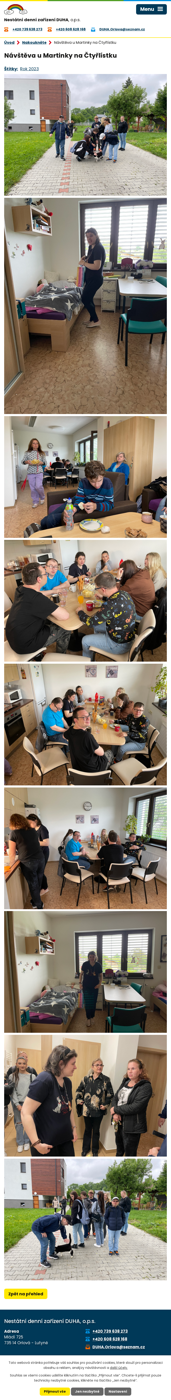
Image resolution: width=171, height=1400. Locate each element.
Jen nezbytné (87, 1391)
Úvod (9, 42)
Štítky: (11, 69)
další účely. (119, 1367)
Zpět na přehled (25, 1294)
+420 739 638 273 (110, 1331)
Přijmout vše (55, 1391)
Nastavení (118, 1391)
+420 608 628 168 (109, 1339)
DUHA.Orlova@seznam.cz (118, 1347)
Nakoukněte (34, 42)
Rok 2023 (29, 69)
